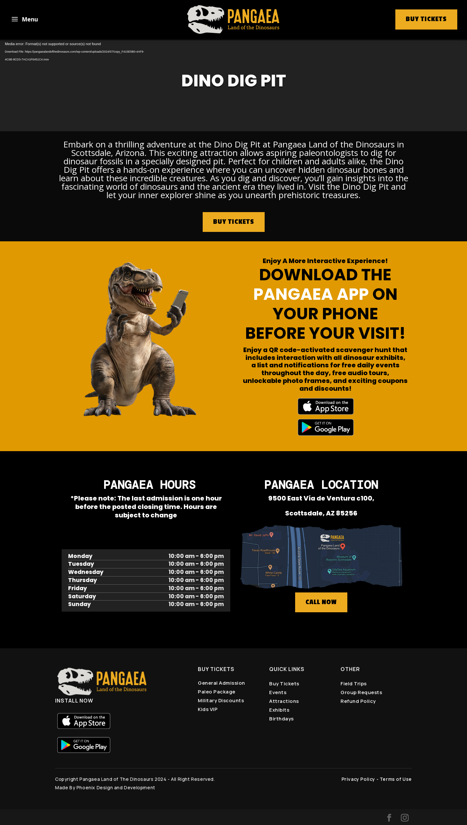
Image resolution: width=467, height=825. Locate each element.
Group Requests (361, 692)
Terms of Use (396, 779)
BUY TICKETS (233, 222)
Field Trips (354, 683)
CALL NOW (321, 602)
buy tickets (426, 19)
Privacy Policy (358, 779)
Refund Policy (358, 701)
